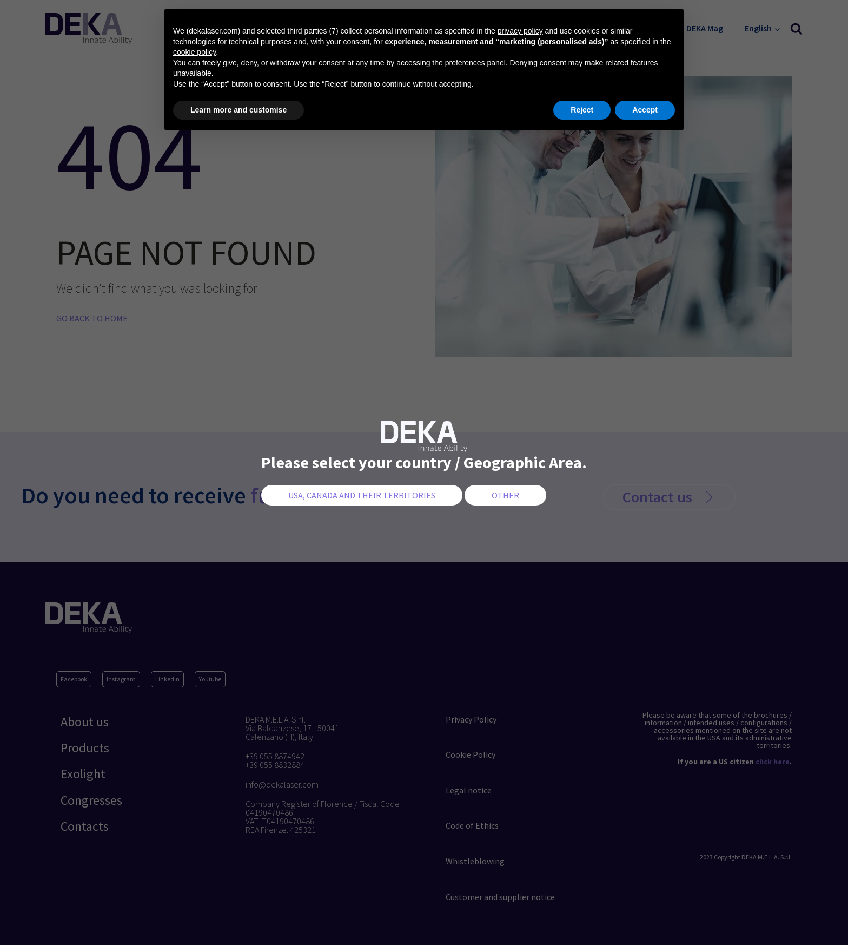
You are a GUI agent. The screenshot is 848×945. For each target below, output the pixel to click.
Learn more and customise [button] (238, 110)
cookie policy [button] (194, 52)
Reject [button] (582, 110)
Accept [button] (645, 110)
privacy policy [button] (520, 31)
